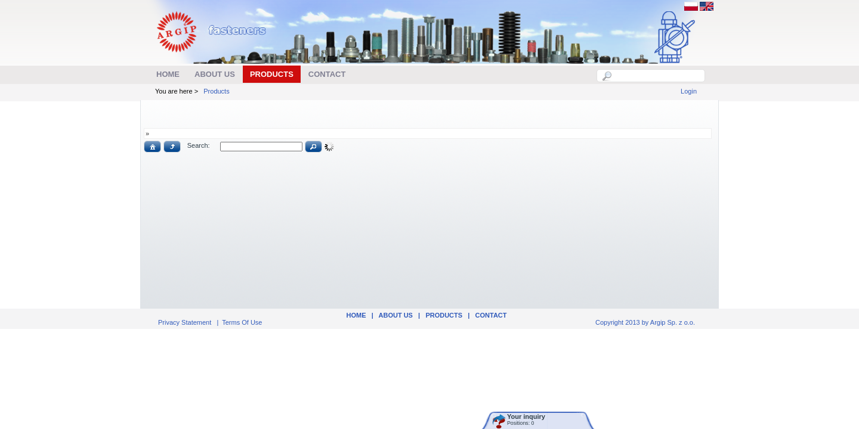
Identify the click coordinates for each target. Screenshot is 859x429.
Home (356, 315)
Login (689, 91)
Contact (491, 315)
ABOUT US (396, 315)
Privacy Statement (184, 322)
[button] (152, 147)
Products (216, 91)
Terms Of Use (242, 322)
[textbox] (657, 76)
